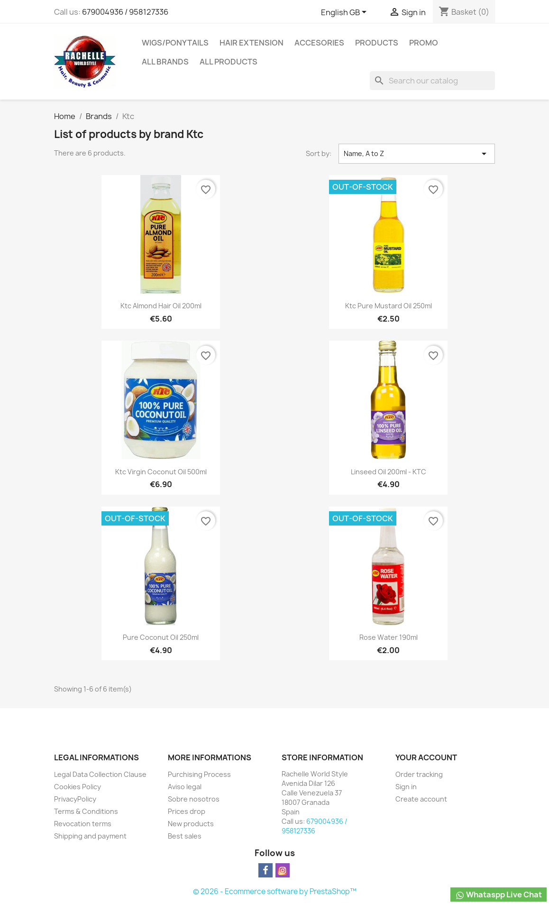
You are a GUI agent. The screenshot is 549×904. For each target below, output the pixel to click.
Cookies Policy (77, 786)
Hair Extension (252, 42)
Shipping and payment (90, 835)
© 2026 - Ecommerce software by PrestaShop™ (275, 891)
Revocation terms (82, 823)
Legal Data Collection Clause (100, 774)
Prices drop (186, 811)
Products (376, 42)
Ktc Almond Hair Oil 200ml (160, 305)
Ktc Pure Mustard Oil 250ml (388, 305)
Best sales (184, 835)
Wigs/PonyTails (175, 42)
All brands (165, 61)
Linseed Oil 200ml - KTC (388, 471)
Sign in (406, 786)
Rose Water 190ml (388, 637)
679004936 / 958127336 (125, 12)
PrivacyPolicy (75, 798)
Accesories (319, 42)
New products (191, 823)
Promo (423, 42)
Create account (421, 798)
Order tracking (419, 774)
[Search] (432, 80)
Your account (426, 757)
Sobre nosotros (194, 798)
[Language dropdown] (345, 12)
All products (228, 61)
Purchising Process (199, 774)
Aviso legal (184, 786)
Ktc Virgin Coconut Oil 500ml (161, 471)
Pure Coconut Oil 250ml (161, 637)
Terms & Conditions (86, 811)
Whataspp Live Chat (498, 894)
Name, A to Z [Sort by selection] (417, 153)
